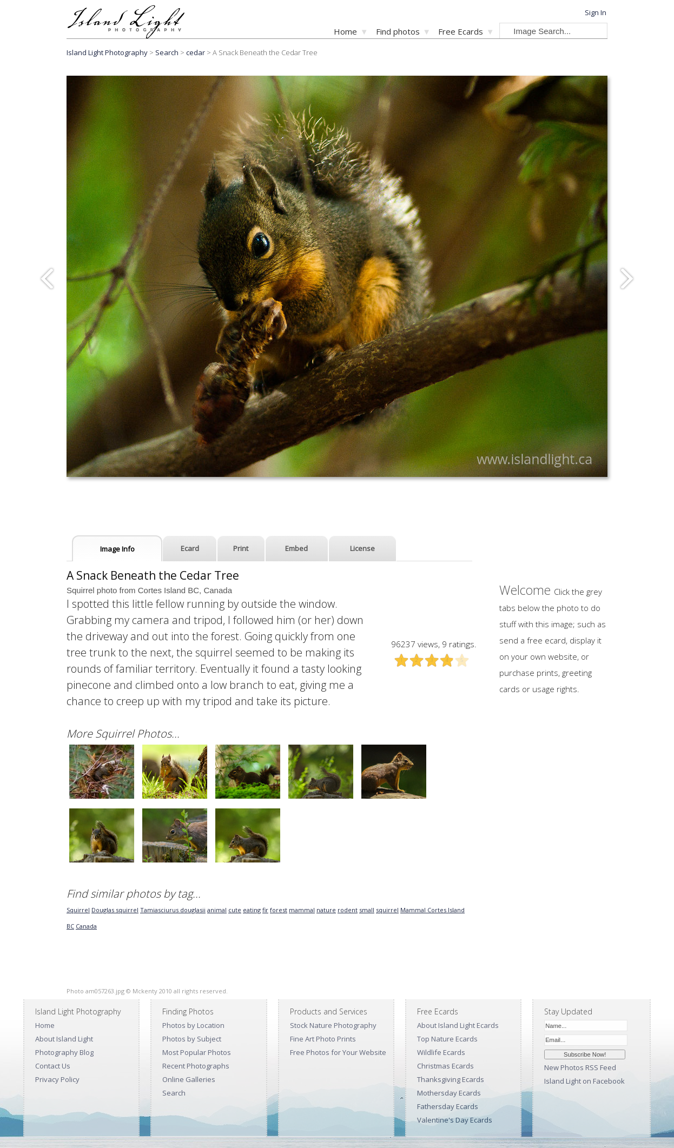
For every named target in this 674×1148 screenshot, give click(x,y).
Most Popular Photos (196, 1052)
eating (252, 910)
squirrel (387, 910)
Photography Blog (64, 1052)
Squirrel (78, 910)
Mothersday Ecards (449, 1093)
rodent (348, 910)
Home (345, 31)
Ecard (190, 548)
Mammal (413, 910)
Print (240, 548)
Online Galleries (188, 1079)
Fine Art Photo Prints (323, 1039)
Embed (296, 548)
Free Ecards (460, 31)
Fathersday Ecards (447, 1106)
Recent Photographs (195, 1066)
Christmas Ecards (445, 1066)
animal (217, 910)
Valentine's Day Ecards (454, 1120)
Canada (86, 926)
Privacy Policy (57, 1079)
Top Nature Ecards (447, 1039)
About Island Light (64, 1039)
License (362, 548)
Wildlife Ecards (441, 1052)
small (366, 910)
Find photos (398, 31)
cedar (195, 52)
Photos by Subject (191, 1039)
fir (265, 910)
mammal (302, 910)
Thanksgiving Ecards (450, 1079)
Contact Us (52, 1066)
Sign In (595, 12)
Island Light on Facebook (584, 1081)
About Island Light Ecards (458, 1025)
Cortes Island (446, 910)
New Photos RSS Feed (580, 1067)
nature (326, 910)
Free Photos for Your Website (338, 1052)
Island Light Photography (107, 52)
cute (234, 910)
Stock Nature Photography (333, 1025)
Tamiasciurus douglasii (173, 910)
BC (70, 926)
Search (174, 1093)
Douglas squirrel (114, 910)
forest (278, 910)
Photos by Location (193, 1025)
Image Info (117, 549)
